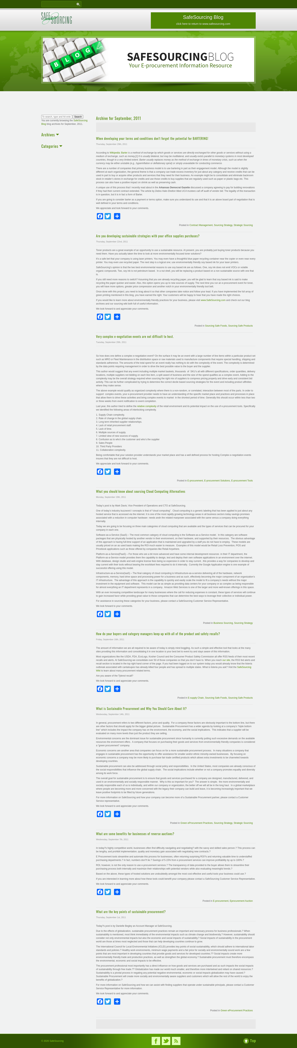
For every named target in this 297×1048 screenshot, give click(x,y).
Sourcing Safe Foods (216, 325)
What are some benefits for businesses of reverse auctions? (135, 833)
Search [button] (78, 116)
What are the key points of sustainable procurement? (131, 911)
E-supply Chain (196, 697)
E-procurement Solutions (217, 480)
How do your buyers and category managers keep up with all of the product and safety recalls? (158, 633)
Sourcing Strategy (223, 225)
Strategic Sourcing (243, 225)
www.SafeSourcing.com (213, 300)
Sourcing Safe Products (240, 325)
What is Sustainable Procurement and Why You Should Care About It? (141, 708)
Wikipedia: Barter (119, 152)
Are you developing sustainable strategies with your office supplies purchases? (148, 236)
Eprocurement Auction (241, 901)
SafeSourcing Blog (203, 19)
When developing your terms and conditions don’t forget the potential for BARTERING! (152, 138)
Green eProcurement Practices (196, 823)
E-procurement (195, 480)
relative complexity (147, 406)
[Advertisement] (148, 103)
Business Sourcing (223, 623)
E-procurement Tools (242, 480)
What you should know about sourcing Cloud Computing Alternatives (140, 491)
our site (226, 660)
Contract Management (201, 225)
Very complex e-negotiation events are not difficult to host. (135, 336)
